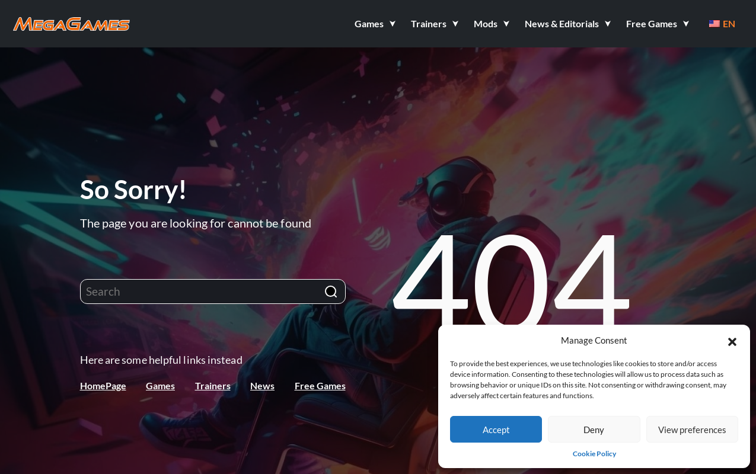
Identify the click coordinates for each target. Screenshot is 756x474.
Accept (496, 429)
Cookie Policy (594, 453)
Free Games (320, 385)
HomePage (103, 385)
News (262, 385)
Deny (593, 429)
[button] (732, 340)
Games (160, 385)
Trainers (213, 385)
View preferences (692, 429)
